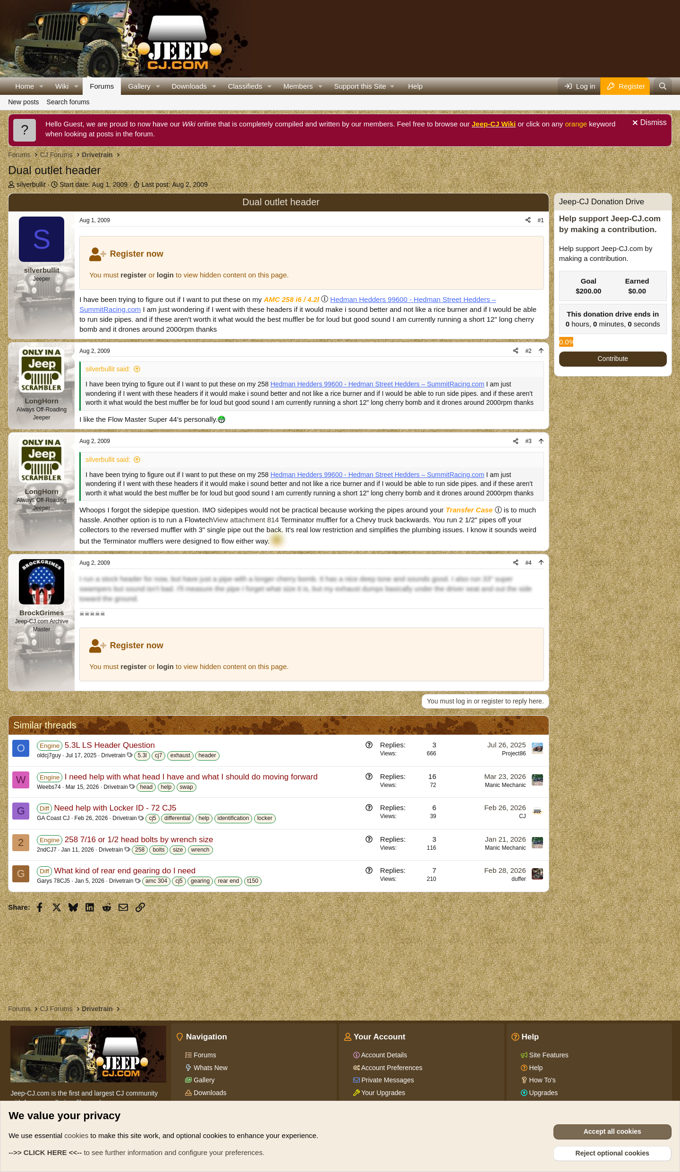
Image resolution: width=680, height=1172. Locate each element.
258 (139, 849)
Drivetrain (113, 755)
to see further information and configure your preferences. (136, 1152)
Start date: (94, 184)
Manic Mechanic (505, 785)
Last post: (175, 184)
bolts (158, 849)
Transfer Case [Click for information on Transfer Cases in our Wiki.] (469, 510)
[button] (41, 86)
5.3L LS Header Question (110, 745)
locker (264, 818)
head (146, 787)
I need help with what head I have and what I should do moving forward (191, 776)
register (133, 275)
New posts (23, 102)
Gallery (139, 86)
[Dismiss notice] (648, 124)
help (166, 787)
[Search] (663, 86)
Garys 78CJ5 (53, 881)
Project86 (514, 753)
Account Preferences (391, 1068)
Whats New (209, 1068)
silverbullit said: (107, 369)
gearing (200, 881)
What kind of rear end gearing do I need (125, 870)
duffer (518, 879)
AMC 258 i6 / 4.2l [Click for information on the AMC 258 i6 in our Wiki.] (291, 299)
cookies (76, 1135)
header (207, 755)
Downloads (189, 86)
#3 (528, 441)
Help (415, 86)
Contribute (613, 358)
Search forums (68, 102)
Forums (102, 86)
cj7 (158, 755)
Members (298, 86)
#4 (528, 563)
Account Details (383, 1055)
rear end (228, 881)
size (178, 849)
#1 (540, 220)
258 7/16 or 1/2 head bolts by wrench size (139, 839)
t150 (252, 881)
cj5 (152, 818)
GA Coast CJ (53, 818)
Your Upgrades (383, 1093)
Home (24, 86)
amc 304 (156, 881)
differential (177, 818)
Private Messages (387, 1080)
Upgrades (542, 1093)
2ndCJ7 (46, 849)
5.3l (141, 755)
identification (233, 818)
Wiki (61, 86)
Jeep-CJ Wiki (494, 124)
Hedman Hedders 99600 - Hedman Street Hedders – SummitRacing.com (377, 384)
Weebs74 (48, 787)
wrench (200, 849)
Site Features (548, 1055)
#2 (528, 351)
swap (186, 787)
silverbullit (31, 184)
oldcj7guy (49, 755)
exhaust (180, 755)
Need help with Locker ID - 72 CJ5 (115, 808)
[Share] (528, 220)
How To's (541, 1080)
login (165, 275)
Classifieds (245, 86)
